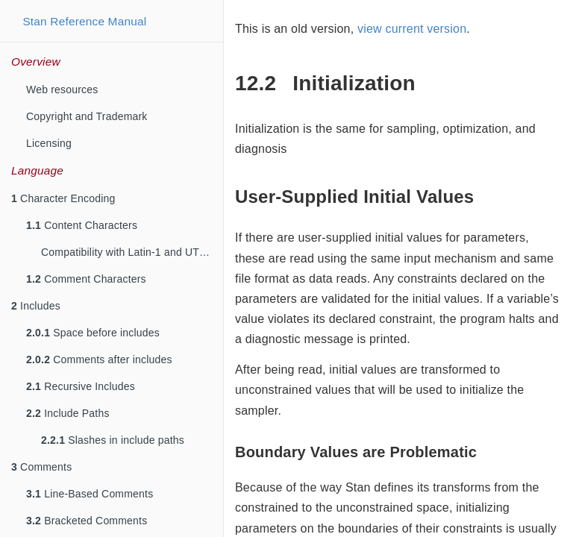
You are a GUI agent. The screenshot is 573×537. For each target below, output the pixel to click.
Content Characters (81, 225)
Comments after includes (99, 359)
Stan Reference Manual (84, 21)
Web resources (62, 89)
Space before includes (93, 333)
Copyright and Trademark (87, 116)
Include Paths (68, 413)
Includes (35, 306)
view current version (411, 28)
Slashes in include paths (112, 440)
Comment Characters (86, 279)
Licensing (49, 143)
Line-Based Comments (89, 494)
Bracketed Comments (86, 521)
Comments (41, 467)
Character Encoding (63, 198)
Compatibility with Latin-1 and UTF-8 (128, 252)
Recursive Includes (80, 386)
